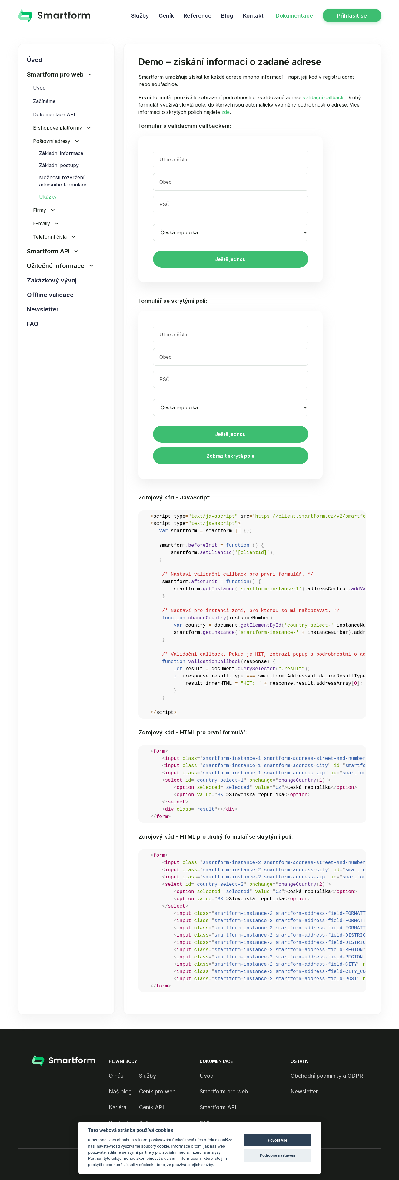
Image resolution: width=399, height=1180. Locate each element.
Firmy (44, 210)
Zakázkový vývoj (52, 280)
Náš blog (120, 1091)
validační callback (323, 97)
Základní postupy (59, 165)
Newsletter (43, 309)
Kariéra (117, 1107)
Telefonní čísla (54, 237)
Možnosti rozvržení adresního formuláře (62, 181)
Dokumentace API (54, 114)
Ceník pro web (157, 1091)
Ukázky (48, 197)
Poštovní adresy (56, 141)
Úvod (34, 60)
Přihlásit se (352, 15)
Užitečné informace (60, 265)
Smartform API (52, 251)
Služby (140, 15)
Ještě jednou (230, 259)
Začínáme (44, 101)
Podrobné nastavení (277, 1155)
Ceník (166, 15)
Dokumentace (294, 15)
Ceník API (151, 1107)
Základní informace (61, 153)
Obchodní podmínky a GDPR (327, 1076)
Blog (227, 15)
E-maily (45, 223)
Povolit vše (277, 1140)
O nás (116, 1076)
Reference (197, 15)
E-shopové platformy (62, 128)
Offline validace (50, 294)
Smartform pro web (59, 74)
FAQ (32, 324)
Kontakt (253, 15)
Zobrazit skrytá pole (230, 456)
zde (225, 112)
